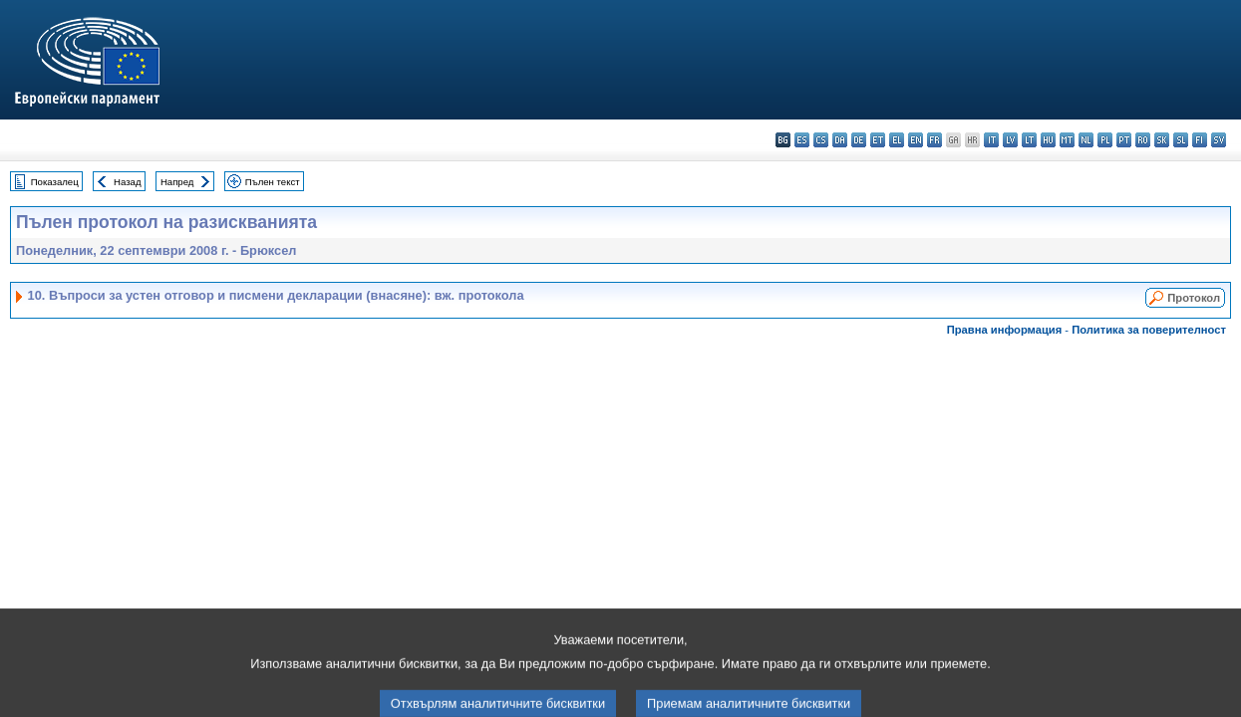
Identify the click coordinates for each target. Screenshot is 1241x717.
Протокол (1193, 298)
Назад (128, 181)
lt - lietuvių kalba (1029, 139)
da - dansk (839, 139)
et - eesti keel (877, 139)
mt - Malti (1067, 139)
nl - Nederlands (1086, 139)
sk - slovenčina (1161, 139)
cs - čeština (820, 139)
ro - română (1142, 139)
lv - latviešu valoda (1010, 139)
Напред (177, 181)
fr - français (934, 139)
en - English (915, 139)
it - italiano (991, 139)
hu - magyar (1048, 139)
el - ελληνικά (896, 139)
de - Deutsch (858, 139)
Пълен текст (272, 181)
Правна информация (1005, 330)
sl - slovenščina (1180, 139)
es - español (801, 139)
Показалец (55, 181)
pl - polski (1104, 139)
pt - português (1123, 139)
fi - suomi (1199, 139)
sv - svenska (1218, 139)
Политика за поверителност (1149, 330)
